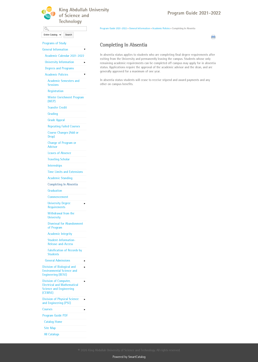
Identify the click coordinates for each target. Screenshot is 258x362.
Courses (47, 309)
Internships (55, 166)
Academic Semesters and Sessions (63, 83)
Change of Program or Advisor (62, 145)
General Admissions (57, 261)
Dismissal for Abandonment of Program (65, 226)
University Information (59, 62)
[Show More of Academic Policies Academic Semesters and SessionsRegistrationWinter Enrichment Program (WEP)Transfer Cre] (84, 74)
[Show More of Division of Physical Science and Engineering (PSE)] (84, 298)
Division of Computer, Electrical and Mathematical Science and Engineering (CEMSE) (60, 287)
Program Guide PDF (55, 316)
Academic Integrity (60, 234)
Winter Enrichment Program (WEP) (66, 99)
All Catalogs (51, 334)
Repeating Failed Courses (64, 126)
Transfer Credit (57, 108)
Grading (53, 114)
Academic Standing (60, 178)
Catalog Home (53, 322)
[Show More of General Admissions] (84, 260)
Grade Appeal (56, 120)
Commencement (58, 197)
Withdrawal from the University (61, 215)
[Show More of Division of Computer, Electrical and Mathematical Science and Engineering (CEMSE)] (84, 280)
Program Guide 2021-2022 (113, 28)
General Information (55, 50)
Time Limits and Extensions (65, 172)
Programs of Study (54, 43)
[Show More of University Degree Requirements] (84, 202)
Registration (55, 91)
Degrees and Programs (59, 68)
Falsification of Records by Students (65, 252)
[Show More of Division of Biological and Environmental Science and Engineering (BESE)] (84, 266)
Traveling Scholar (59, 159)
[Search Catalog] (65, 28)
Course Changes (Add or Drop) (63, 135)
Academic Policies (56, 75)
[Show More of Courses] (84, 308)
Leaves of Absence (59, 153)
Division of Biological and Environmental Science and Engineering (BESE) (59, 271)
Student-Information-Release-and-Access (61, 242)
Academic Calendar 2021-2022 (64, 56)
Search (68, 34)
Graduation (55, 191)
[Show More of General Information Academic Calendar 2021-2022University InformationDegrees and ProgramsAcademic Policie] (84, 49)
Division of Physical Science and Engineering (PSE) (60, 301)
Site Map (50, 328)
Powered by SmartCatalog (129, 357)
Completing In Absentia (63, 184)
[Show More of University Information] (84, 61)
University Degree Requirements (59, 205)
